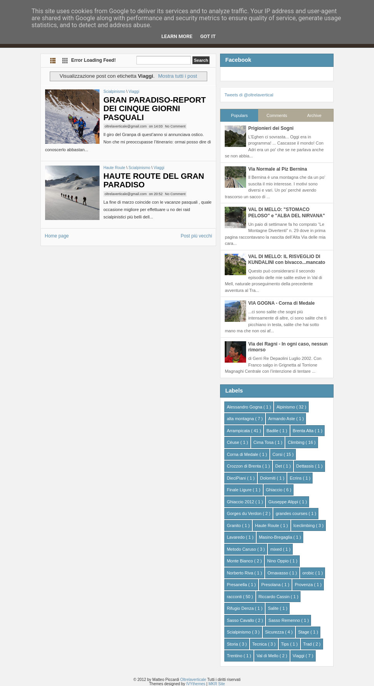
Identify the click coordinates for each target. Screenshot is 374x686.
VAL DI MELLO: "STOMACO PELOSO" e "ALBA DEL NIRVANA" (286, 212)
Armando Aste (282, 418)
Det (279, 466)
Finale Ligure (240, 489)
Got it (208, 36)
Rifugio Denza (241, 608)
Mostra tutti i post (177, 76)
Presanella (237, 584)
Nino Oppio (278, 561)
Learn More (176, 36)
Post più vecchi (196, 236)
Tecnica (260, 644)
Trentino (235, 655)
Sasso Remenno (284, 620)
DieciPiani (237, 478)
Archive (314, 115)
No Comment (175, 126)
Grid (65, 60)
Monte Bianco (240, 561)
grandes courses (292, 513)
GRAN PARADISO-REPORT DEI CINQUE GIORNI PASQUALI (154, 109)
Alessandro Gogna (245, 407)
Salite (274, 608)
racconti (235, 596)
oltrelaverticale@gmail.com (126, 126)
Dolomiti (268, 478)
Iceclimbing (305, 525)
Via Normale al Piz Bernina (277, 169)
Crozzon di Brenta (244, 466)
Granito (234, 525)
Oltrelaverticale (193, 679)
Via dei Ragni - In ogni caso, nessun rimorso (288, 347)
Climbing (297, 442)
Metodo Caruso (242, 549)
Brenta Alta (304, 430)
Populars (239, 115)
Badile (273, 430)
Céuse (233, 442)
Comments (276, 115)
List (53, 60)
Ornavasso (278, 573)
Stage (304, 632)
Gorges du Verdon (244, 513)
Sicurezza (275, 632)
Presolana (271, 584)
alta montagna (241, 418)
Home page (57, 236)
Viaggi (133, 91)
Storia (233, 644)
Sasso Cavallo (241, 620)
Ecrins (296, 478)
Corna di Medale (243, 454)
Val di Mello (268, 655)
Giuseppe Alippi (283, 501)
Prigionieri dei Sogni (271, 128)
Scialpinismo (114, 91)
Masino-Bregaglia (276, 537)
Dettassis (305, 466)
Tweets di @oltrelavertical (248, 95)
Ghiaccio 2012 (241, 501)
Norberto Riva (240, 573)
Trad (308, 644)
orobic (308, 573)
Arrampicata (239, 430)
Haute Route (114, 168)
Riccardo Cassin (275, 596)
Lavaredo (236, 537)
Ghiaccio (275, 489)
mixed (276, 549)
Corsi (278, 454)
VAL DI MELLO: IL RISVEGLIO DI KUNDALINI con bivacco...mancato (286, 259)
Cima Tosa (264, 442)
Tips (285, 644)
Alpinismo (286, 407)
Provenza (304, 584)
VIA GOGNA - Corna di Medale (281, 303)
